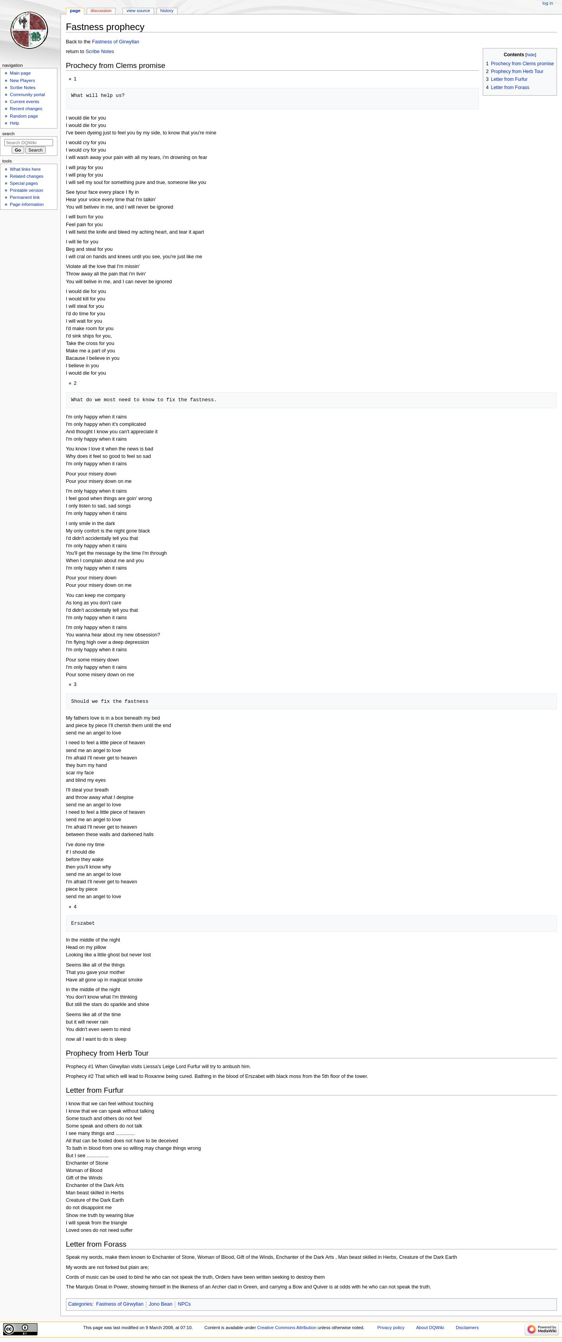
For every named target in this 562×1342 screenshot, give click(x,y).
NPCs (184, 1304)
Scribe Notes (99, 51)
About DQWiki (430, 1327)
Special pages (24, 183)
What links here (25, 169)
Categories (80, 1304)
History (167, 10)
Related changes (26, 176)
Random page (24, 116)
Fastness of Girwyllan (115, 42)
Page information (27, 204)
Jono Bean (161, 1304)
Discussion (101, 10)
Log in (547, 3)
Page (75, 10)
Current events (24, 101)
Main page (20, 73)
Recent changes (26, 108)
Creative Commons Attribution (287, 1327)
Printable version (26, 190)
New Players (22, 80)
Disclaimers (467, 1327)
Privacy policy (391, 1327)
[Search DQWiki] (28, 142)
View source (138, 10)
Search (8, 133)
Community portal (27, 94)
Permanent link (24, 197)
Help (14, 123)
